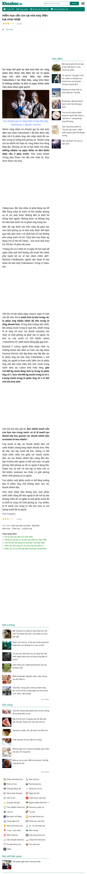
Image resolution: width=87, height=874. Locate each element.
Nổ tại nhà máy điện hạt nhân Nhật (19, 537)
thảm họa (16, 528)
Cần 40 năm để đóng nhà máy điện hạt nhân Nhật (25, 542)
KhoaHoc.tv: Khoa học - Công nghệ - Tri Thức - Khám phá (14, 3)
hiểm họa (6, 528)
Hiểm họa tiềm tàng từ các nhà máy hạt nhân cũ (24, 545)
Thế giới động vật (59, 9)
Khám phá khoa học (39, 9)
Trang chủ (8, 9)
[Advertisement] (25, 49)
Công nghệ (22, 9)
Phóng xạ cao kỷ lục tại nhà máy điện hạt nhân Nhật (26, 540)
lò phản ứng (27, 528)
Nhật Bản (36, 525)
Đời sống (9, 29)
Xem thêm (45, 699)
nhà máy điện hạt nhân (21, 525)
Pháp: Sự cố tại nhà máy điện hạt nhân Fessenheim (26, 548)
